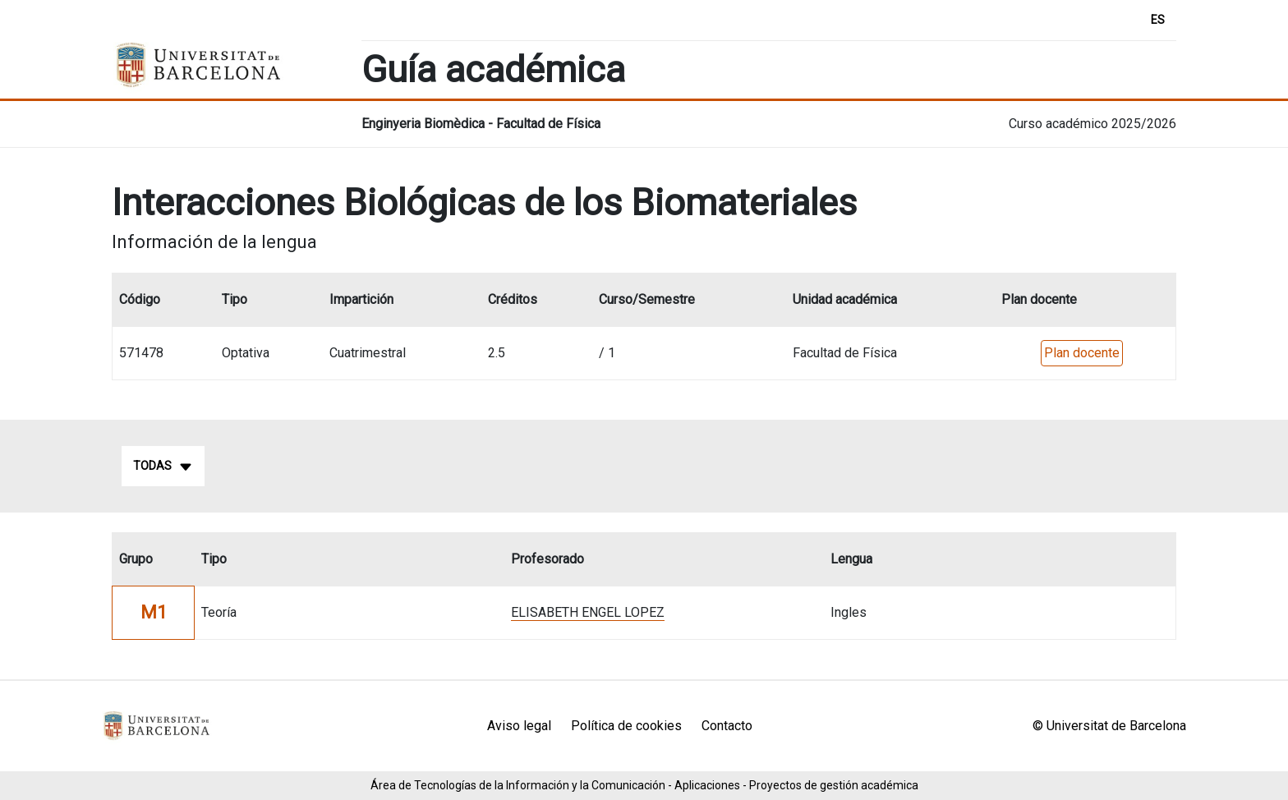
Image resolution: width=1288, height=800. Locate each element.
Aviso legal (519, 725)
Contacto (727, 725)
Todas (163, 466)
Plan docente (1082, 353)
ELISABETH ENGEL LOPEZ (588, 612)
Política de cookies (626, 725)
